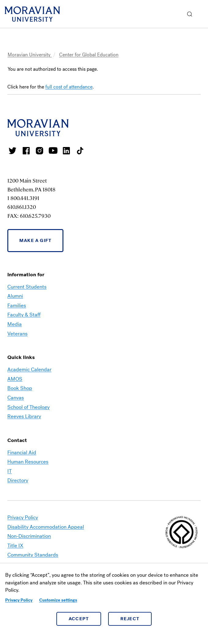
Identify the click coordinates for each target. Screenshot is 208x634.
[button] (190, 14)
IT (9, 471)
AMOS (14, 379)
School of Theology (28, 407)
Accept (79, 619)
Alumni (15, 296)
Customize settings (58, 600)
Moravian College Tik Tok (80, 150)
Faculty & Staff (23, 314)
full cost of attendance (69, 87)
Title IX (15, 545)
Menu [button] (202, 14)
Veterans (17, 333)
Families (16, 305)
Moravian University (30, 54)
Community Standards (32, 554)
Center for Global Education (89, 54)
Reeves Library (24, 416)
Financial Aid (21, 452)
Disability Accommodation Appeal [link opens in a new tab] (45, 526)
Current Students (27, 286)
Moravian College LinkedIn (66, 150)
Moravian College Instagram (39, 150)
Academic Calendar (29, 369)
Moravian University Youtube (53, 150)
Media (14, 324)
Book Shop (19, 388)
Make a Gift (35, 240)
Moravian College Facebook (26, 150)
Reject (130, 619)
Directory (17, 480)
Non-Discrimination (29, 536)
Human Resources (27, 461)
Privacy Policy (18, 600)
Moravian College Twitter (12, 150)
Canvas (15, 397)
